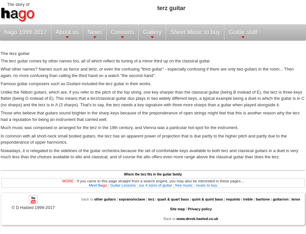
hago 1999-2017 (25, 32)
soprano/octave (132, 199)
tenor (295, 199)
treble (248, 199)
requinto (233, 199)
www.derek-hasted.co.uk (197, 219)
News (94, 34)
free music (184, 185)
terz (151, 199)
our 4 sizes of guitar (155, 185)
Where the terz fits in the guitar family (153, 174)
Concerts (122, 34)
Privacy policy (200, 209)
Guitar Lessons (123, 185)
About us (67, 34)
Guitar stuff (243, 34)
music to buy (206, 185)
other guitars (105, 199)
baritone (263, 199)
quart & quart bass (173, 199)
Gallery (152, 34)
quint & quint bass (207, 199)
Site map (177, 209)
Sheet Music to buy (195, 32)
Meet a (98, 185)
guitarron (280, 199)
